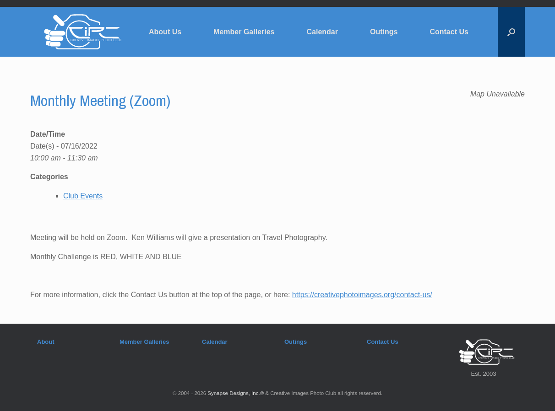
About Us (165, 32)
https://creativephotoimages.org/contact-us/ (362, 295)
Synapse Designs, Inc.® (235, 393)
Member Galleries (243, 32)
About (45, 341)
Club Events (83, 196)
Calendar (322, 32)
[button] (511, 32)
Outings (383, 32)
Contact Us (449, 32)
